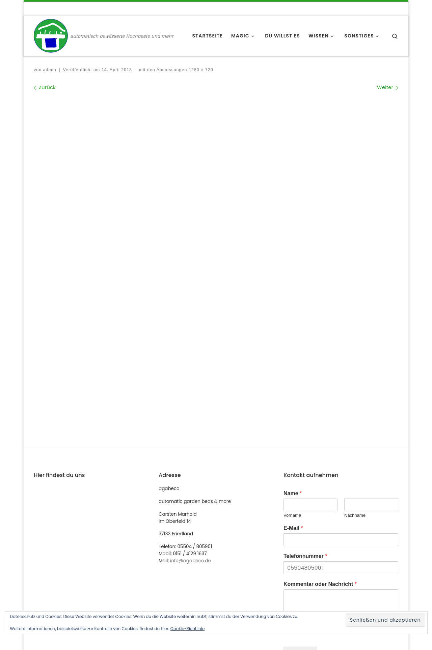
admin (49, 69)
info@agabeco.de (190, 419)
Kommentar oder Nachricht (320, 442)
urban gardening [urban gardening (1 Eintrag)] (338, 592)
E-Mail (293, 386)
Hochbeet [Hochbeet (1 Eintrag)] (352, 581)
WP (72, 638)
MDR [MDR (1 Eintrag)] (296, 592)
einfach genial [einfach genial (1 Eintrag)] (307, 581)
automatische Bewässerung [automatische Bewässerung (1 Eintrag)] (323, 570)
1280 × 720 (200, 69)
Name (293, 352)
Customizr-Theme (142, 638)
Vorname (292, 373)
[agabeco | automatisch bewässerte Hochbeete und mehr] (51, 35)
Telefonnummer (305, 414)
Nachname (355, 373)
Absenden (300, 512)
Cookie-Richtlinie (187, 628)
